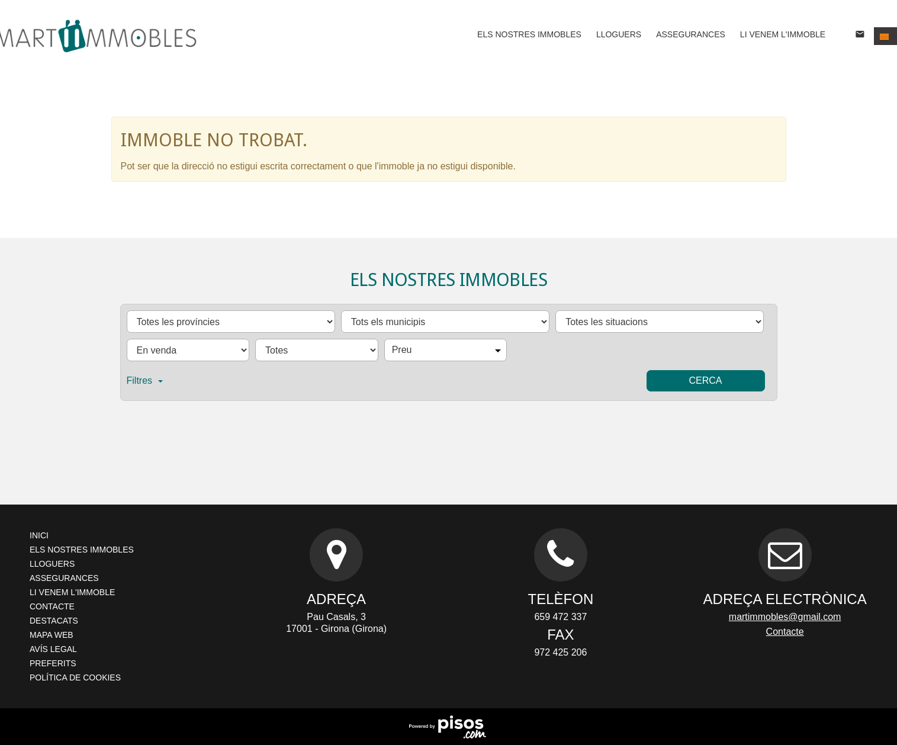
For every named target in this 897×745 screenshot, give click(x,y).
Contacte (52, 606)
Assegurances (690, 34)
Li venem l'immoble (782, 34)
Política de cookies (75, 677)
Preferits (53, 663)
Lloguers (618, 34)
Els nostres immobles (529, 34)
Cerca (705, 380)
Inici (39, 535)
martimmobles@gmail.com (785, 617)
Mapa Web (51, 635)
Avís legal (53, 649)
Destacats (54, 620)
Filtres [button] (145, 380)
